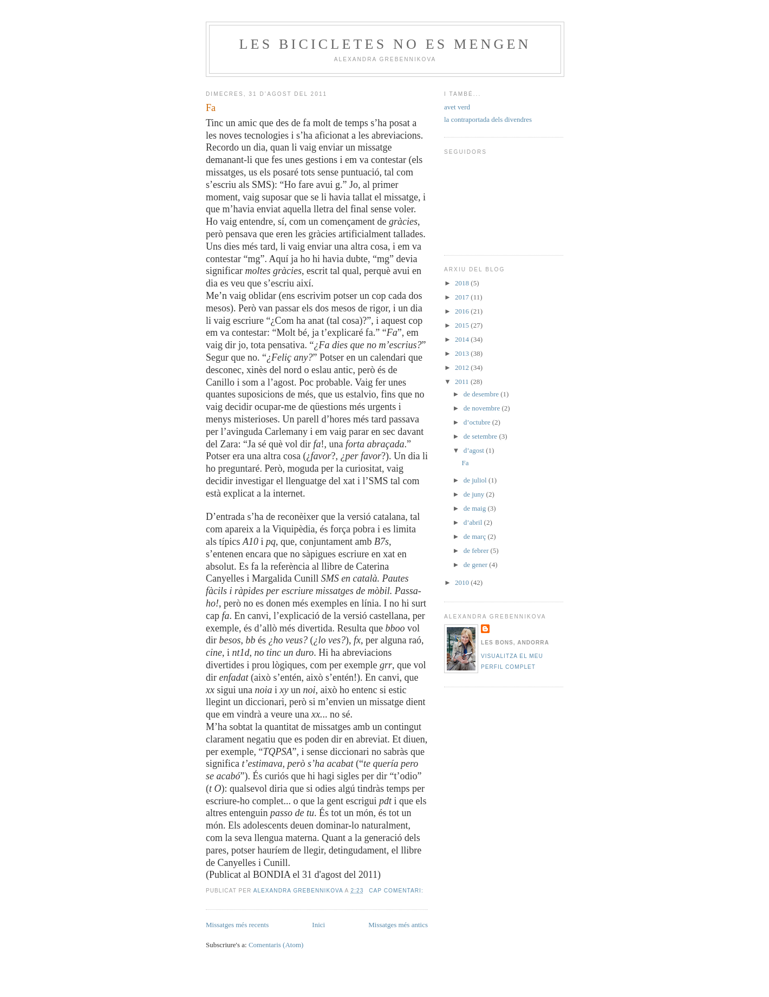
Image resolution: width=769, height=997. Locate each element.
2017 (463, 297)
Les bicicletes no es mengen (385, 44)
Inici (318, 925)
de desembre (482, 394)
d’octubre (478, 422)
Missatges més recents (237, 925)
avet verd (457, 107)
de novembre (483, 408)
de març (476, 536)
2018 (463, 283)
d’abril (474, 522)
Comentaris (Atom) (276, 945)
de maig (476, 508)
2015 (463, 325)
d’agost (475, 450)
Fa (211, 107)
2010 (463, 582)
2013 (463, 353)
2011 (463, 381)
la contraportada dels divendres (488, 119)
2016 (463, 311)
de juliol (476, 480)
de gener (477, 565)
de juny (475, 494)
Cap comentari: (397, 891)
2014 (463, 339)
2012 (463, 367)
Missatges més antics (398, 925)
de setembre (481, 436)
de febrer (477, 550)
